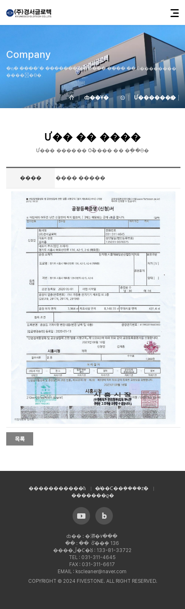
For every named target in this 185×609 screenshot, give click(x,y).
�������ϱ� (92, 495)
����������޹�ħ (57, 488)
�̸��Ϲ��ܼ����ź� (122, 488)
